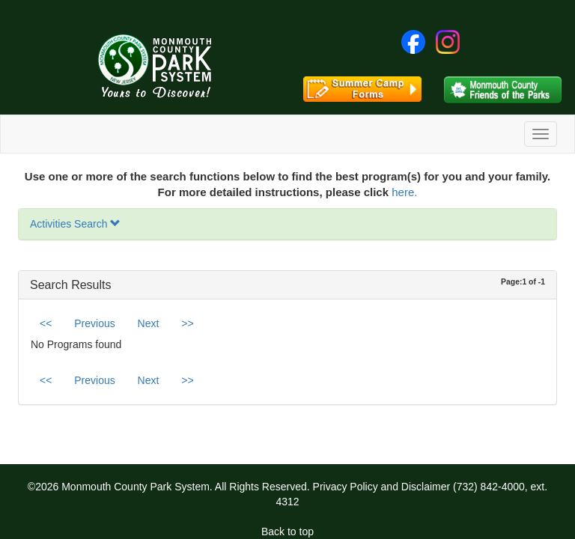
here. (404, 192)
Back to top (287, 532)
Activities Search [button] (75, 224)
